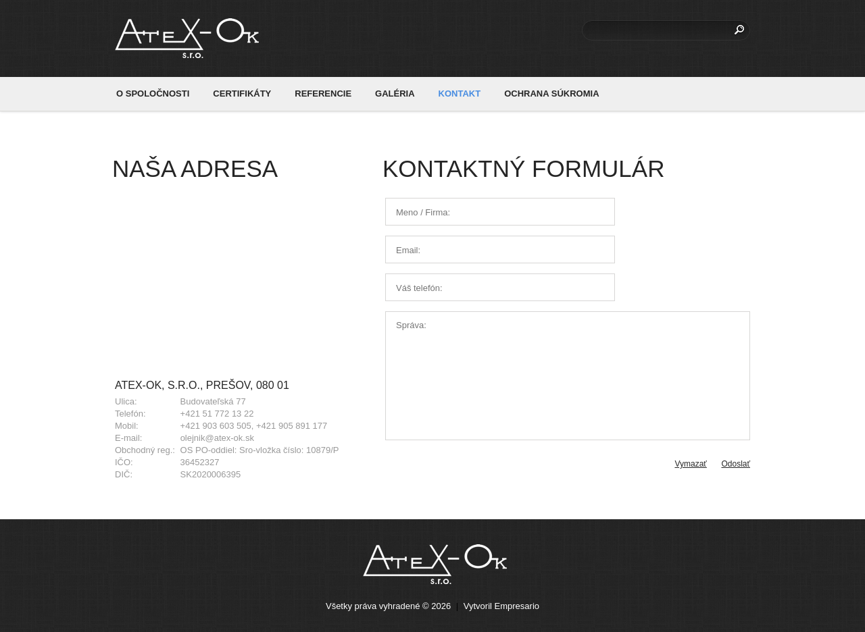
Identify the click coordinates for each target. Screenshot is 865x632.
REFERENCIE (323, 93)
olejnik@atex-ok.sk (217, 438)
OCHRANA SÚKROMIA (551, 93)
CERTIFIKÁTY (242, 93)
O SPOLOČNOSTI (152, 93)
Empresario (517, 606)
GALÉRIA (395, 93)
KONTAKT (460, 93)
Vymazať (690, 464)
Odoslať (735, 464)
